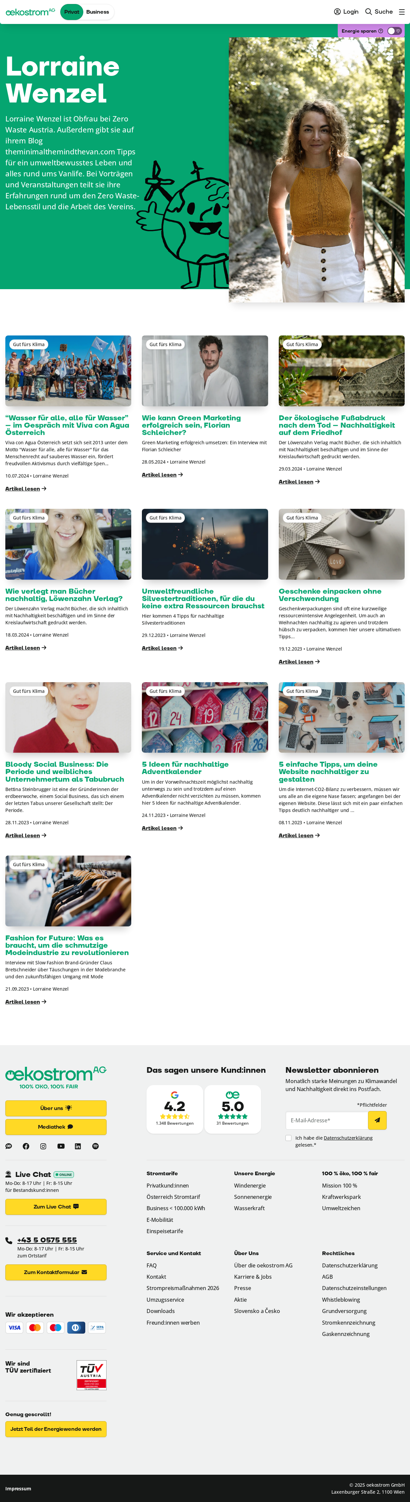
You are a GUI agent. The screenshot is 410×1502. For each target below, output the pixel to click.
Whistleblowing (341, 1299)
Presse (242, 1288)
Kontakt (156, 1276)
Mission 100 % (339, 1185)
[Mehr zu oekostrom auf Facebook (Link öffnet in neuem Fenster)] (26, 1146)
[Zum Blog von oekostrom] (8, 1146)
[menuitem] (346, 12)
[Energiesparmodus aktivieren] (394, 31)
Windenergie (249, 1185)
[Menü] (400, 12)
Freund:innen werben (173, 1322)
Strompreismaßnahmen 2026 (183, 1288)
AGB (327, 1276)
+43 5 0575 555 (47, 1240)
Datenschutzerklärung (348, 1138)
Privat (71, 12)
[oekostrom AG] (30, 12)
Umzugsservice (165, 1299)
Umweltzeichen (341, 1208)
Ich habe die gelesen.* (334, 1141)
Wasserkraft (249, 1208)
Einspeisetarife (165, 1231)
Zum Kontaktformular (56, 1272)
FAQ (152, 1265)
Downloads (161, 1311)
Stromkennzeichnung (348, 1322)
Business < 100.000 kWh (176, 1208)
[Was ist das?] (381, 31)
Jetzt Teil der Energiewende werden (56, 1429)
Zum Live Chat (56, 1207)
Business (97, 12)
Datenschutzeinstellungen (354, 1288)
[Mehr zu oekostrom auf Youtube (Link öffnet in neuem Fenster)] (60, 1146)
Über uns (56, 1108)
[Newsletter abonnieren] (377, 1120)
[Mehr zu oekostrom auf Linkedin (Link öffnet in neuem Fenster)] (78, 1146)
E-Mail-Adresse (310, 1120)
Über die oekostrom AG (263, 1265)
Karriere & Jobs (253, 1276)
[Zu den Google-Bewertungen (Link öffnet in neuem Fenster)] (175, 1109)
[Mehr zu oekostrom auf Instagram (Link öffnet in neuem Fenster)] (43, 1146)
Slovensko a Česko (257, 1311)
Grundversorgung (344, 1311)
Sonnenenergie (253, 1197)
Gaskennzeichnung (345, 1334)
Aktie (240, 1299)
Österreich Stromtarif (173, 1197)
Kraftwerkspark (341, 1197)
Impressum (18, 1488)
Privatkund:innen (168, 1185)
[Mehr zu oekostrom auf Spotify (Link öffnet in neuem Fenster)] (95, 1146)
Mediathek (56, 1127)
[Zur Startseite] (56, 1078)
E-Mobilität (160, 1219)
